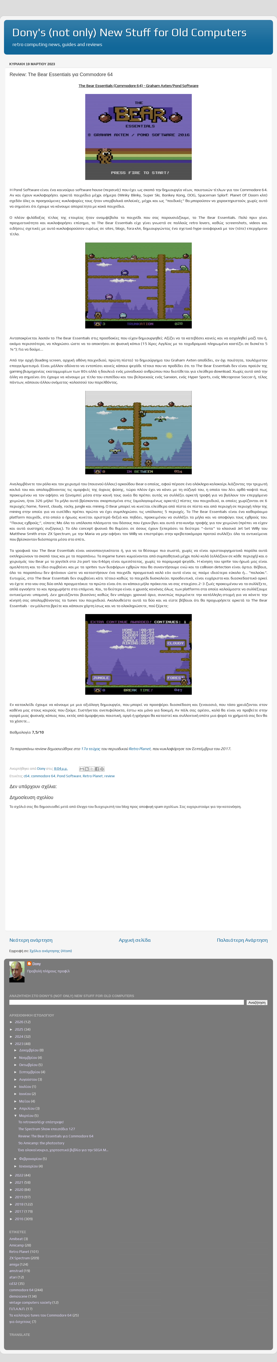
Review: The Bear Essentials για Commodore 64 (55, 1136)
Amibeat (16, 1239)
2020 (19, 1189)
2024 (19, 1036)
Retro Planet (139, 748)
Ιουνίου (25, 1094)
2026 (19, 1022)
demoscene (18, 1296)
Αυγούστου (28, 1079)
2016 (19, 1219)
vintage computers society (30, 1302)
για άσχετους (20, 1321)
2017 (19, 1211)
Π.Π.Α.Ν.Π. (17, 1309)
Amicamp (16, 1245)
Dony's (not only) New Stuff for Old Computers (129, 32)
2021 (19, 1182)
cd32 (13, 1283)
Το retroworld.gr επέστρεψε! (41, 1122)
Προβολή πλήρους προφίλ (48, 971)
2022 (19, 1175)
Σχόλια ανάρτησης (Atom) (51, 951)
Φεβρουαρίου (31, 1159)
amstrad (16, 1271)
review (109, 776)
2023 (19, 1044)
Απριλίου (27, 1108)
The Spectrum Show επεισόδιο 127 (46, 1129)
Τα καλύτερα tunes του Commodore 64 (40, 1315)
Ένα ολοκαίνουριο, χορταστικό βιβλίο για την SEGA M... (63, 1150)
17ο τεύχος (90, 748)
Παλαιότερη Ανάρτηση (242, 940)
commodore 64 (43, 776)
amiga (14, 1264)
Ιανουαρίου (29, 1166)
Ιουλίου (25, 1086)
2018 (19, 1204)
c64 (27, 776)
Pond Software (69, 776)
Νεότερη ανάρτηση (30, 940)
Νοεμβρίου (28, 1057)
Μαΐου (25, 1101)
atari (13, 1277)
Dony (36, 964)
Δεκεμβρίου (29, 1050)
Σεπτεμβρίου (30, 1072)
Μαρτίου (26, 1115)
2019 (19, 1197)
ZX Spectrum (19, 1258)
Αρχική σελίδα (135, 940)
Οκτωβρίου (28, 1065)
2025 (19, 1029)
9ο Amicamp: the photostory (41, 1143)
